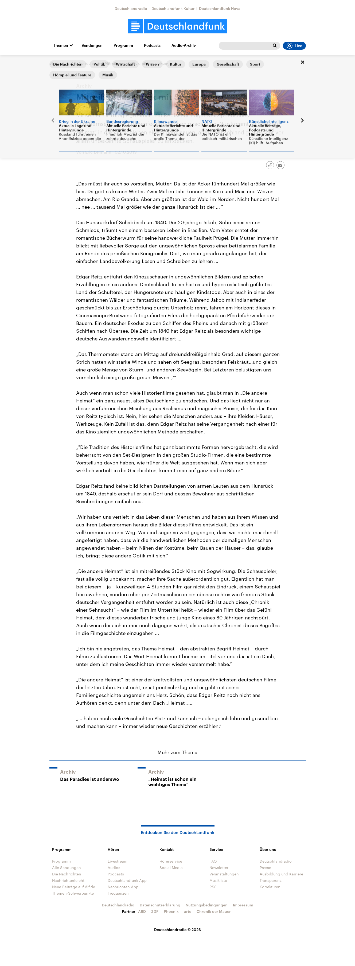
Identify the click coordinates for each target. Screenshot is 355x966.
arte (187, 911)
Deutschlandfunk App (127, 880)
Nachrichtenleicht (68, 880)
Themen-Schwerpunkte (73, 893)
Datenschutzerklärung (160, 905)
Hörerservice (170, 861)
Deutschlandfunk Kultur (173, 8)
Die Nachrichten (66, 874)
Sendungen (92, 45)
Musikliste (218, 880)
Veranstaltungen (224, 874)
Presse (265, 867)
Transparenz (271, 880)
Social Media (171, 867)
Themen (60, 45)
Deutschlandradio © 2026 (177, 929)
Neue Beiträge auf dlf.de (73, 886)
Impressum (243, 905)
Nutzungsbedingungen (207, 905)
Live (294, 46)
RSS (213, 886)
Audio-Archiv (183, 45)
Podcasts (152, 45)
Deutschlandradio (131, 8)
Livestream (117, 861)
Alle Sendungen (85, 63)
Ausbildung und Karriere (281, 874)
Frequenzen (118, 893)
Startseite (58, 63)
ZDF (154, 911)
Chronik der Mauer (214, 911)
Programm (123, 45)
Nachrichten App (123, 886)
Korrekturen (270, 886)
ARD (142, 911)
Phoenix (171, 911)
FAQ (213, 861)
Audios (114, 867)
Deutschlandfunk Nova (219, 8)
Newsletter (218, 867)
